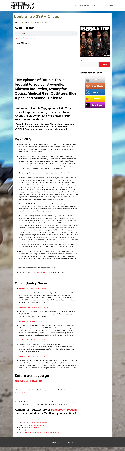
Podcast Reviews (84, 5)
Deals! (111, 5)
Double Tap (17, 22)
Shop (93, 5)
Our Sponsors (102, 5)
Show (74, 5)
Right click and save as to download (25, 38)
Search (82, 60)
